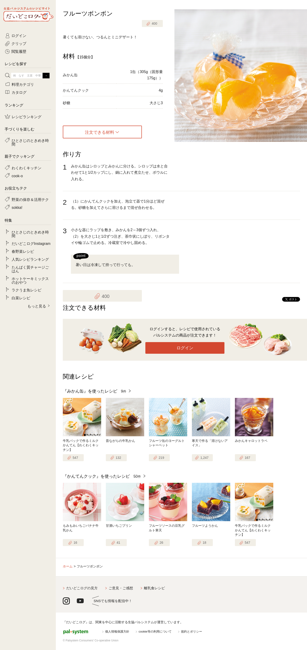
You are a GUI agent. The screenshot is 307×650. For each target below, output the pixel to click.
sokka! (17, 207)
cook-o (17, 175)
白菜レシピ (21, 298)
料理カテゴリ (23, 84)
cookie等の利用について (155, 631)
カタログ (19, 92)
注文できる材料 (99, 132)
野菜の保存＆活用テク (30, 199)
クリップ (18, 43)
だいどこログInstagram (31, 243)
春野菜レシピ (23, 251)
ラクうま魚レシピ (26, 290)
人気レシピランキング (30, 259)
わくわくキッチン (26, 168)
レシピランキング (26, 116)
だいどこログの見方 (82, 588)
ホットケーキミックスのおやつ (30, 280)
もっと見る (36, 306)
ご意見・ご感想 (121, 588)
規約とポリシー (191, 631)
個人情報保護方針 (117, 631)
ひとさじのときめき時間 (30, 142)
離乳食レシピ (154, 588)
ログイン (185, 348)
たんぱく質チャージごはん (30, 269)
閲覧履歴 (18, 51)
